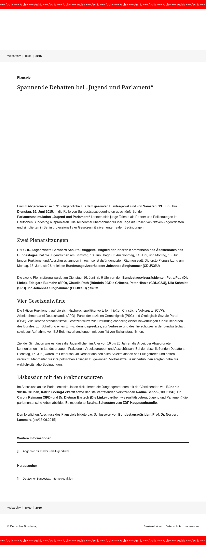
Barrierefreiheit (153, 526)
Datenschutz (173, 526)
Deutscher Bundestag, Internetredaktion (48, 478)
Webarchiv (14, 55)
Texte (28, 55)
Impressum (192, 526)
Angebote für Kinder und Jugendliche (46, 451)
